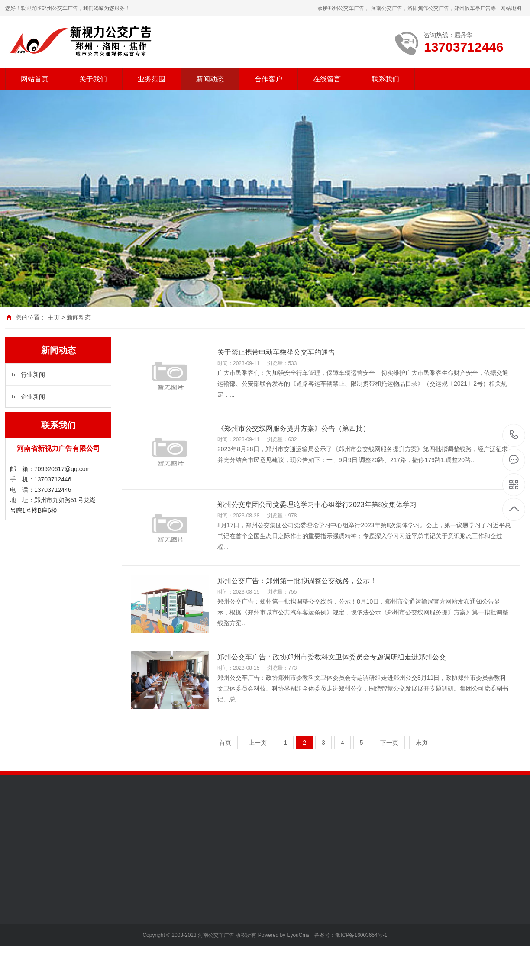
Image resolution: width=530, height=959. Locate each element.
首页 (225, 742)
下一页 (389, 742)
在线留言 (327, 79)
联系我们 (385, 79)
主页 (54, 317)
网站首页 (34, 79)
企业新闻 (33, 396)
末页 (422, 742)
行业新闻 (33, 374)
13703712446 (514, 435)
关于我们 (93, 79)
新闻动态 (210, 79)
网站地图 (511, 8)
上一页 (258, 742)
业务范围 (151, 79)
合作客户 (268, 79)
